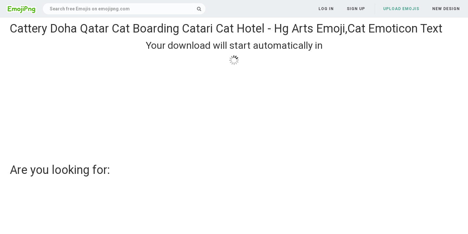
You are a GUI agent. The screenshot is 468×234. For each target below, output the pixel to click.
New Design (446, 8)
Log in (326, 8)
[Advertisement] (205, 111)
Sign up (356, 8)
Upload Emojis (401, 8)
